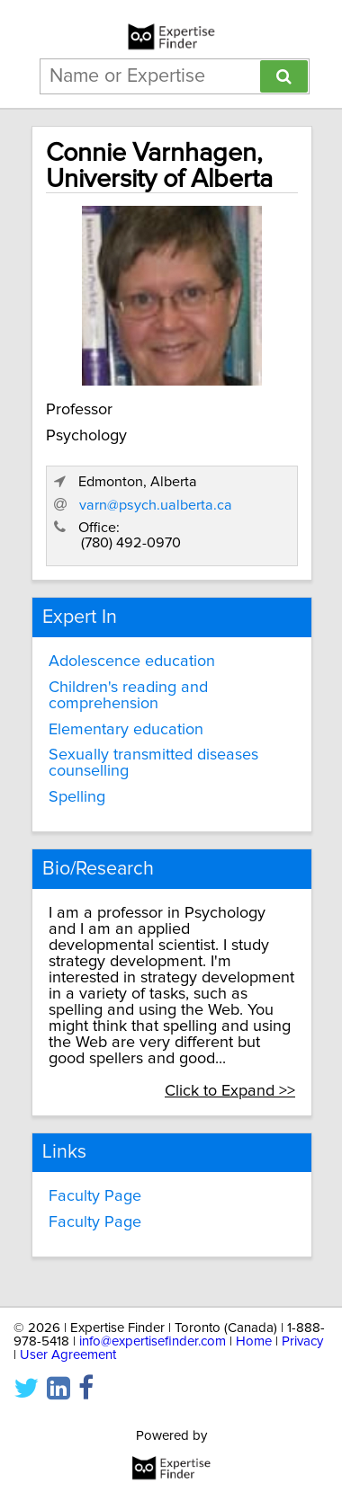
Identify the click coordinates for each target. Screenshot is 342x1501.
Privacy (302, 1341)
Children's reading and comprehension (128, 695)
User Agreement (68, 1355)
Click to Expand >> (230, 1091)
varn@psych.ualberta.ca (155, 505)
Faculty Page (95, 1196)
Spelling (77, 797)
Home (254, 1341)
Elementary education (126, 730)
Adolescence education (132, 661)
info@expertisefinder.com (152, 1341)
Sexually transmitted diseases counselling (153, 763)
